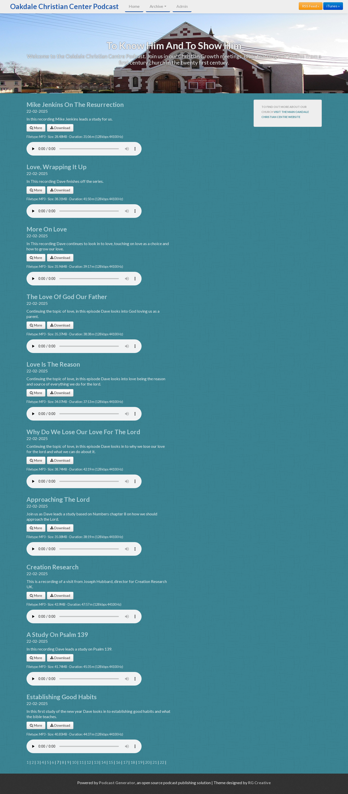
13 (96, 762)
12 (89, 762)
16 (118, 762)
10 (74, 762)
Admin (182, 6)
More (36, 128)
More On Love (46, 229)
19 (140, 762)
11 (81, 762)
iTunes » (333, 6)
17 (125, 762)
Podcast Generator (117, 782)
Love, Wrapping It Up (56, 166)
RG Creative (259, 782)
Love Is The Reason (53, 364)
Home (134, 6)
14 (103, 762)
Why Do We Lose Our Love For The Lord (83, 431)
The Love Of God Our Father (66, 296)
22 (162, 762)
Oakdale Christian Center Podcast (64, 6)
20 (147, 762)
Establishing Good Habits (61, 696)
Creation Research (52, 567)
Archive (158, 6)
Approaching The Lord (58, 499)
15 (111, 762)
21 (154, 762)
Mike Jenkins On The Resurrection (75, 104)
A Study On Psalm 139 (57, 634)
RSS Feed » (310, 6)
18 (132, 762)
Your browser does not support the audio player (84, 149)
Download (60, 128)
